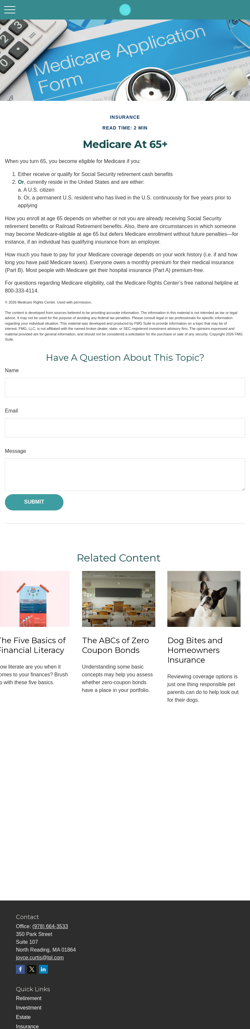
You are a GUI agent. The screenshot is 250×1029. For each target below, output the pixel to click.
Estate (23, 1017)
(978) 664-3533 (50, 926)
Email (11, 410)
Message (15, 451)
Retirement (28, 998)
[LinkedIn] (43, 969)
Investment (28, 1007)
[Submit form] (34, 502)
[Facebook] (20, 969)
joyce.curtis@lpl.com (40, 957)
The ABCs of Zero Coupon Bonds (115, 645)
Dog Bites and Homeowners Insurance (195, 650)
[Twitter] (31, 969)
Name (12, 370)
